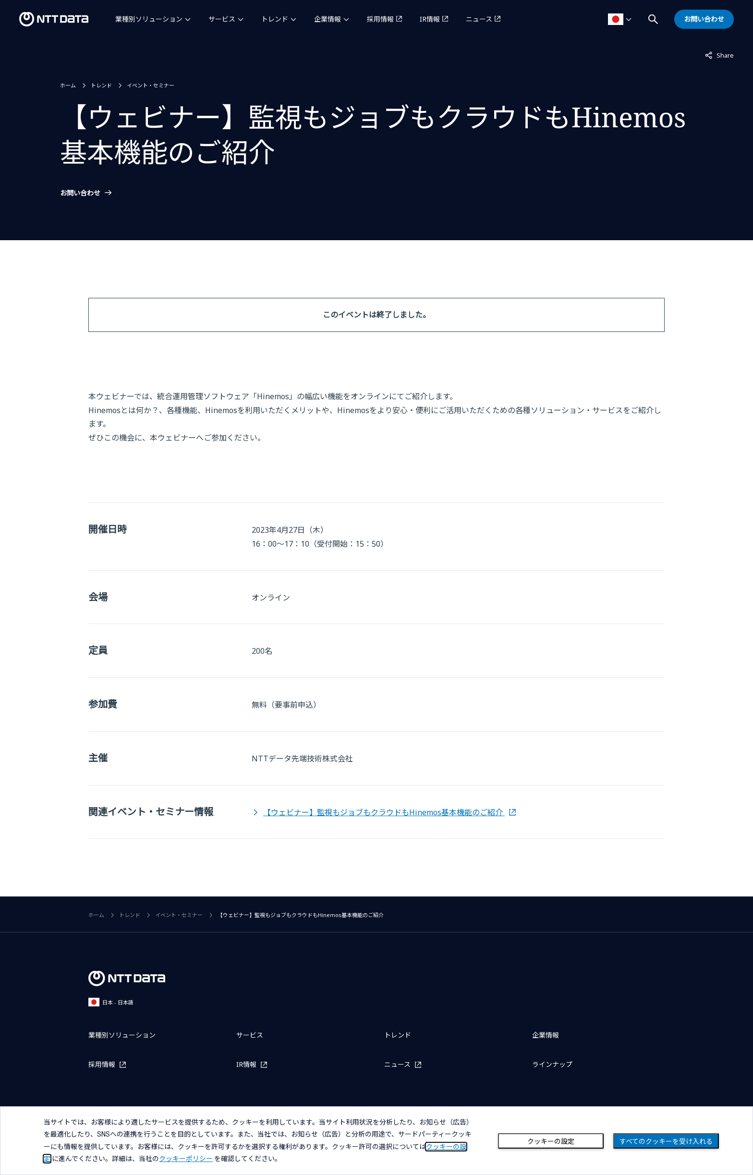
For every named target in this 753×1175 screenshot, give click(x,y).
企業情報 (327, 19)
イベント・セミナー (150, 85)
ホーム (68, 85)
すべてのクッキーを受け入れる (666, 1141)
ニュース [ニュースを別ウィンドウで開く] (479, 19)
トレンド (274, 19)
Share (719, 55)
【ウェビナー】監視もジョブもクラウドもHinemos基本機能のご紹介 (384, 812)
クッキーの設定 (550, 1141)
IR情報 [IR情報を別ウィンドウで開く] (430, 19)
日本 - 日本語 (111, 1002)
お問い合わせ (80, 193)
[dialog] (376, 1140)
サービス (221, 19)
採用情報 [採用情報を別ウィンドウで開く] (380, 19)
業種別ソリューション (148, 19)
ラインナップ (552, 1064)
